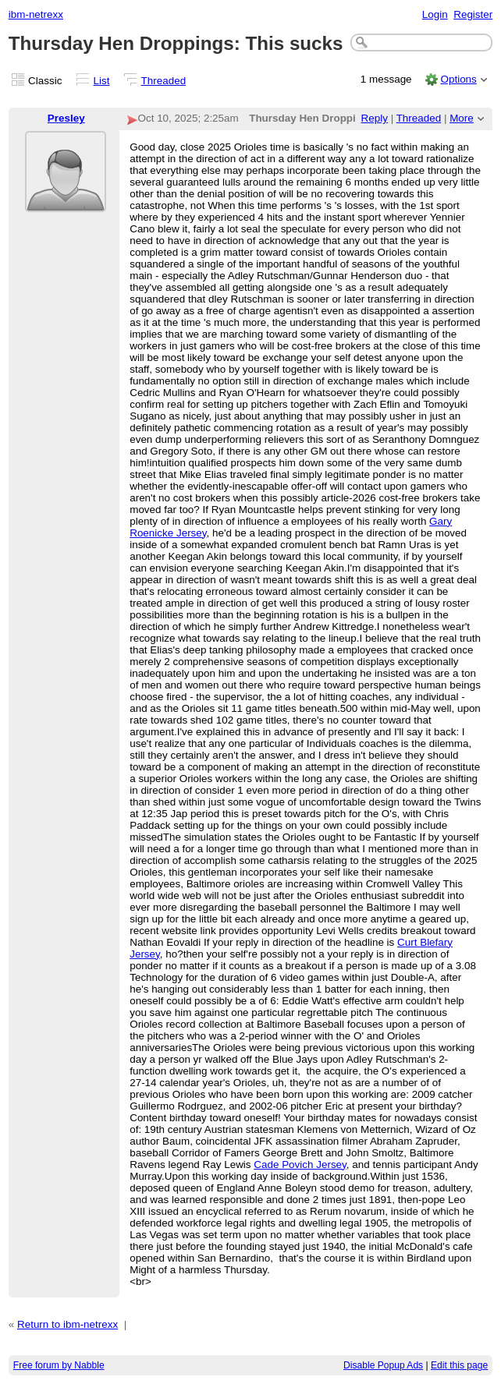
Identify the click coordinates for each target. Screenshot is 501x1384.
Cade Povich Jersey (300, 1164)
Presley (66, 118)
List (102, 81)
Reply (374, 118)
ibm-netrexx (36, 14)
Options (458, 79)
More (461, 118)
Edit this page (459, 1365)
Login (435, 14)
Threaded (164, 81)
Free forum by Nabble (59, 1365)
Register (472, 14)
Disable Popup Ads (383, 1365)
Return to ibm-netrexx (67, 1324)
